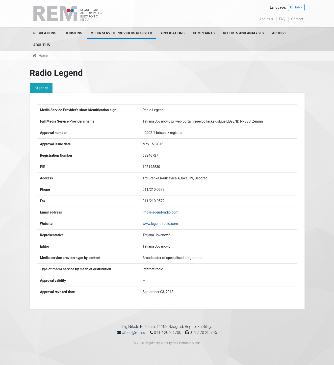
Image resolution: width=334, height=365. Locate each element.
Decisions (73, 33)
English (295, 7)
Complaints (204, 33)
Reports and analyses (243, 33)
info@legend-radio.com (161, 212)
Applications (172, 33)
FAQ (282, 19)
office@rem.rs (134, 332)
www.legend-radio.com (160, 224)
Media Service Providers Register (121, 33)
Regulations (44, 33)
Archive (279, 33)
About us (266, 19)
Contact (297, 19)
